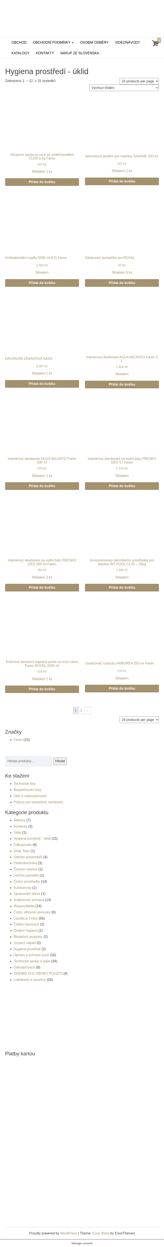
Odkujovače (23, 845)
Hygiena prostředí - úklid (32, 838)
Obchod (19, 42)
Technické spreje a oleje (32, 961)
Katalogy (20, 53)
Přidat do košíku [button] (42, 182)
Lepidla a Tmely (26, 918)
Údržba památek (26, 875)
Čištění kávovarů (26, 924)
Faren (18, 740)
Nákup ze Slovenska (79, 53)
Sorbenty (20, 826)
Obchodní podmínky (53, 42)
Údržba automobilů (28, 857)
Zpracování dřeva (27, 893)
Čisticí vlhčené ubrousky (32, 912)
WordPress (68, 1233)
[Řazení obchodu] (124, 88)
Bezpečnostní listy (27, 790)
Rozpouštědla (24, 906)
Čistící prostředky (27, 881)
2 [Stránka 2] (81, 710)
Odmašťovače (24, 967)
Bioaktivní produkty (28, 936)
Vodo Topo (22, 851)
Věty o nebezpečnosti (30, 796)
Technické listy (25, 783)
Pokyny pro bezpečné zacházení (38, 802)
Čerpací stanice (25, 869)
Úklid (17, 832)
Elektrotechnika (25, 863)
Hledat (60, 761)
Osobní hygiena (26, 930)
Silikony (19, 820)
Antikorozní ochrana (29, 900)
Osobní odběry (94, 42)
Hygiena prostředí (27, 949)
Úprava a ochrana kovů (31, 955)
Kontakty (45, 53)
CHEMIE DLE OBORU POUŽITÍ (38, 973)
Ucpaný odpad (25, 943)
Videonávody (127, 42)
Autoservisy (22, 888)
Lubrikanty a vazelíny (30, 980)
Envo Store (100, 1233)
